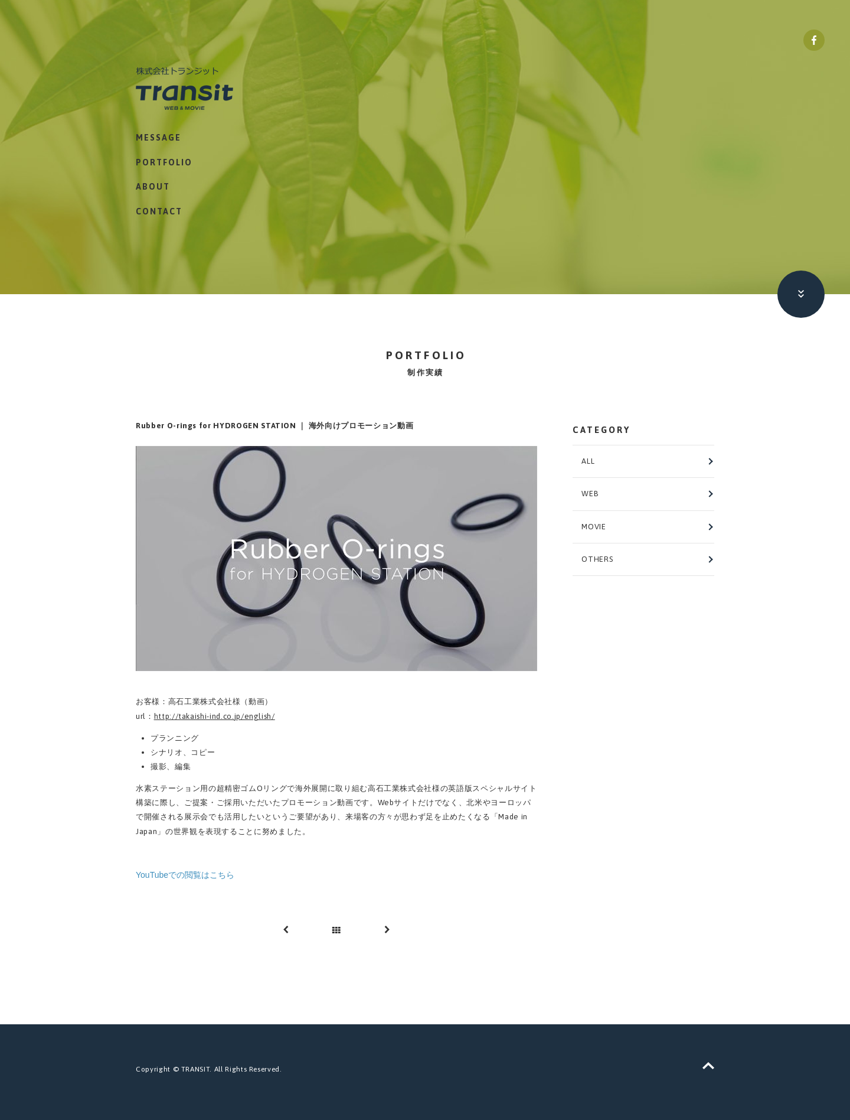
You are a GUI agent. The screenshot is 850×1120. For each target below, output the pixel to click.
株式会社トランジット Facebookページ (814, 40)
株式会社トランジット (198, 88)
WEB (589, 493)
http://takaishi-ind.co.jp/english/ (214, 716)
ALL (587, 461)
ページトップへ (708, 1065)
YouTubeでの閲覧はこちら (185, 875)
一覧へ (336, 930)
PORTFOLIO (164, 162)
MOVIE (593, 526)
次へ (386, 930)
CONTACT (159, 212)
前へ (286, 930)
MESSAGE (158, 138)
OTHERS (597, 559)
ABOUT (153, 187)
